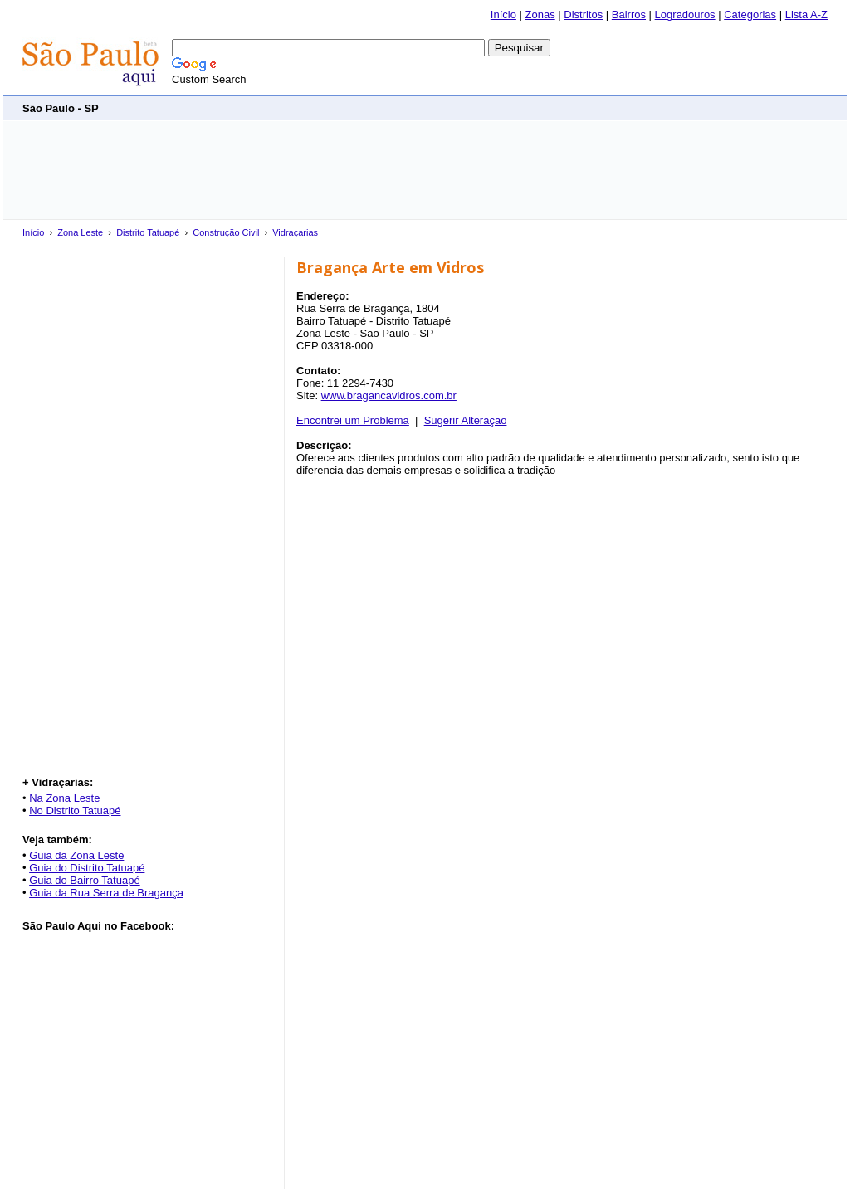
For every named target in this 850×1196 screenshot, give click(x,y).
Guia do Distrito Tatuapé (86, 868)
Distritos (583, 14)
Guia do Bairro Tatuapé (84, 880)
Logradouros (685, 14)
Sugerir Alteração (465, 420)
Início (503, 14)
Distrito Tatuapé (147, 232)
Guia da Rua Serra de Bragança (106, 892)
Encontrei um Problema (352, 420)
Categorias (750, 14)
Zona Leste (80, 232)
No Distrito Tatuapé (74, 810)
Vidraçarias (295, 232)
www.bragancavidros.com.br (389, 395)
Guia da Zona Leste (76, 855)
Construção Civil (226, 232)
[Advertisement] (525, 107)
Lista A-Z (806, 14)
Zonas (540, 14)
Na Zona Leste (64, 798)
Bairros (629, 14)
